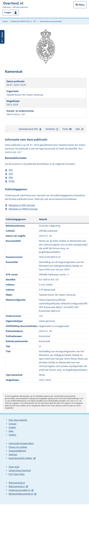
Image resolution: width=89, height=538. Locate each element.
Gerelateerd (52, 129)
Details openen (2, 37)
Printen (67, 129)
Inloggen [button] (7, 12)
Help (11, 431)
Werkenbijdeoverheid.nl (21, 493)
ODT (11, 174)
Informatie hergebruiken (21, 443)
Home (5, 21)
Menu (82, 4)
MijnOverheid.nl (17, 482)
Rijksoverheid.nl (17, 486)
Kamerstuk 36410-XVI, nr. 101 (23, 21)
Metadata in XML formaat (22, 205)
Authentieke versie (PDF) (30, 129)
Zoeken (12, 434)
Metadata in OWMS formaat (23, 209)
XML (11, 177)
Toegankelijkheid (17, 450)
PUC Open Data (16, 474)
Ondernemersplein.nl (19, 490)
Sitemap (13, 454)
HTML (12, 181)
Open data (14, 466)
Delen (80, 129)
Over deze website (18, 420)
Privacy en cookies (18, 447)
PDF (11, 170)
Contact (12, 423)
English (12, 427)
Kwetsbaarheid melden (20, 458)
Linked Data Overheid (20, 470)
